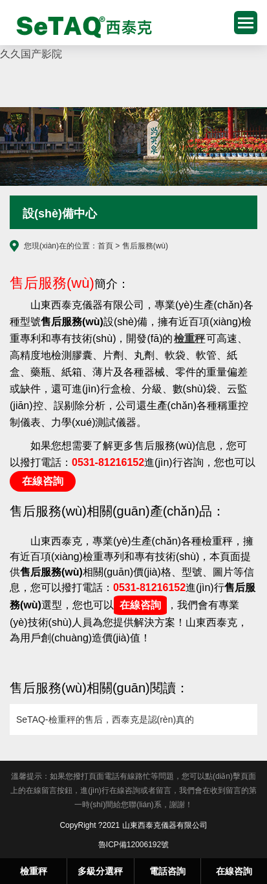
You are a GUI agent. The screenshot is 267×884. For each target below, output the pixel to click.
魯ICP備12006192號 (133, 844)
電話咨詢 (167, 871)
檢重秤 (79, 26)
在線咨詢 (42, 481)
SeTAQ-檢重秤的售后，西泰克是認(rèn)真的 (105, 719)
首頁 (105, 245)
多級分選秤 (100, 871)
